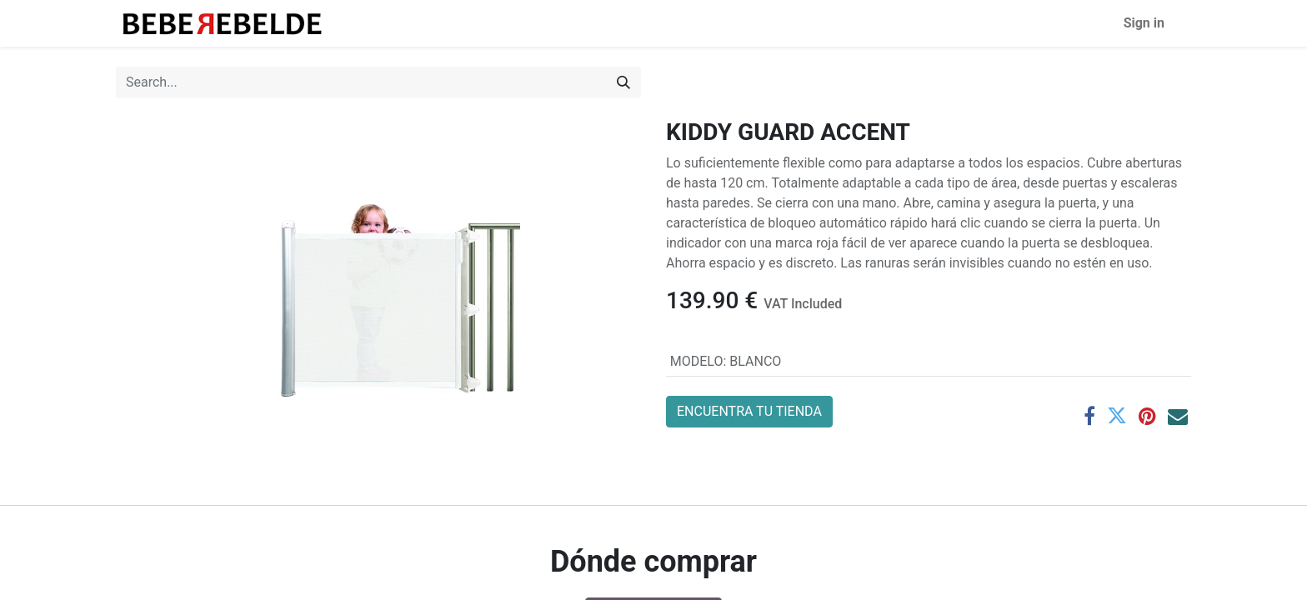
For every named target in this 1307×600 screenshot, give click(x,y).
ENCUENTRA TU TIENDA (749, 411)
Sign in (1144, 23)
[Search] (623, 82)
